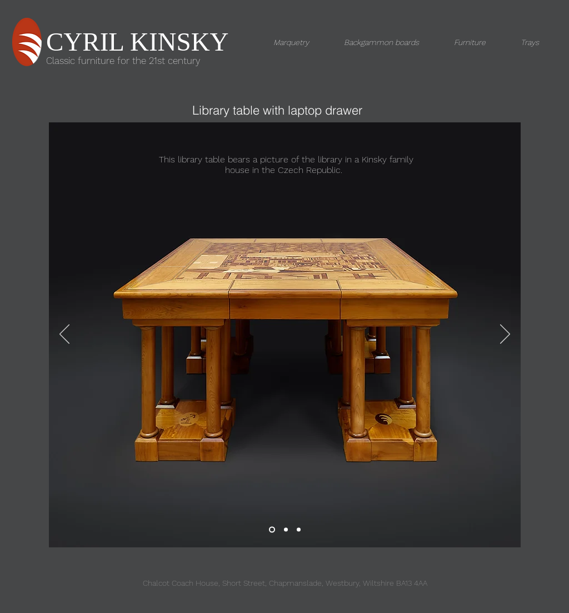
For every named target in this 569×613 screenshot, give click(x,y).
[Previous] (64, 334)
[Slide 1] (272, 530)
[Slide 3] (286, 530)
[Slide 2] (299, 530)
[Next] (505, 334)
